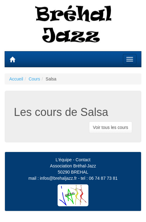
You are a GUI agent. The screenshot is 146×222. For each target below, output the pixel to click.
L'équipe (63, 159)
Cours (34, 78)
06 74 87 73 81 (103, 178)
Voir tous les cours (110, 127)
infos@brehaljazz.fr (58, 178)
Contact (82, 159)
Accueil (16, 78)
